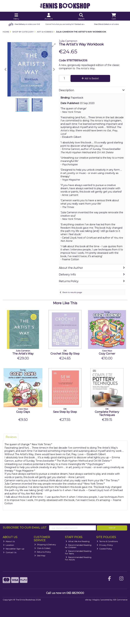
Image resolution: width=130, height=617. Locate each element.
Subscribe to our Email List (25, 527)
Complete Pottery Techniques (107, 413)
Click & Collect (42, 548)
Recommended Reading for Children (78, 546)
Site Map (39, 555)
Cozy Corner (107, 353)
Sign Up (112, 528)
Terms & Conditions (107, 541)
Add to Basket (90, 78)
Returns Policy (42, 552)
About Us (9, 541)
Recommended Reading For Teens (78, 552)
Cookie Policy (104, 548)
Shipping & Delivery (45, 544)
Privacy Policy (105, 545)
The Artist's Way (23, 353)
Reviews (11, 437)
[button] (53, 45)
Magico (95, 599)
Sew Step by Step (65, 411)
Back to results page (72, 292)
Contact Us (9, 552)
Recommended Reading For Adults (78, 558)
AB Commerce (120, 599)
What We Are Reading (78, 541)
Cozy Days (23, 411)
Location (8, 545)
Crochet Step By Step (65, 353)
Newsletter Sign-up (13, 548)
